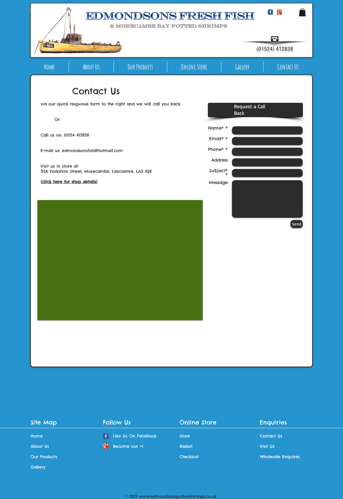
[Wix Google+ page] (279, 12)
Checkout (189, 456)
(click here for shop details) (69, 181)
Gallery (38, 467)
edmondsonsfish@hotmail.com (92, 150)
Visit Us (266, 446)
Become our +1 (128, 446)
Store (185, 436)
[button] (302, 12)
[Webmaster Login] (48, 11)
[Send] (297, 224)
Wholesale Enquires (279, 456)
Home (37, 436)
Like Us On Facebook (135, 436)
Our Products (44, 456)
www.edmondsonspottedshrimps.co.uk (178, 496)
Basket (186, 446)
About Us (40, 446)
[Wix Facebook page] (270, 12)
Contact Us (270, 436)
